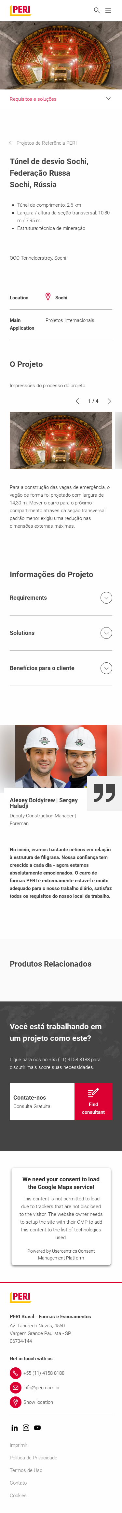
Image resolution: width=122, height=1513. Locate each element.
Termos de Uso (26, 1470)
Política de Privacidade (33, 1458)
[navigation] (48, 143)
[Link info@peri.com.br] (61, 1388)
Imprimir (18, 1445)
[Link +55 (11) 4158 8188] (61, 1373)
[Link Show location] (61, 1402)
